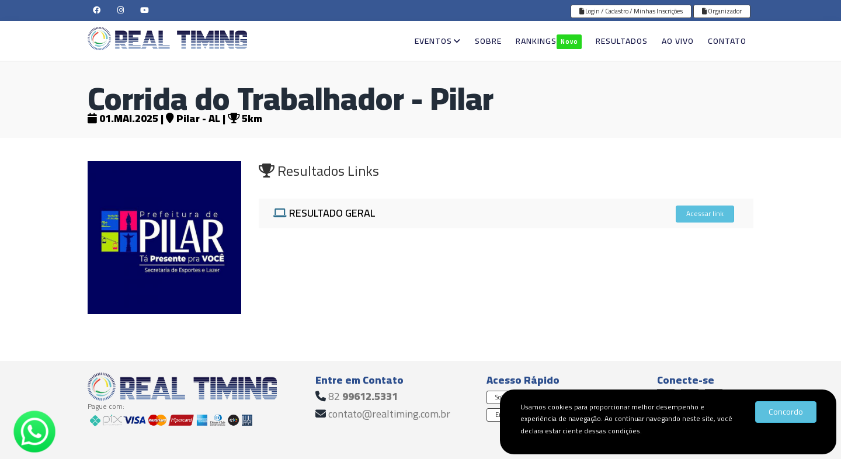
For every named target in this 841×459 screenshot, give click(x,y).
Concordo (786, 411)
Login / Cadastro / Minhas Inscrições (631, 11)
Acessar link (705, 213)
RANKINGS (549, 41)
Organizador (722, 11)
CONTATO (727, 40)
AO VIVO (678, 40)
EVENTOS (438, 40)
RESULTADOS (622, 40)
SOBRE (488, 40)
